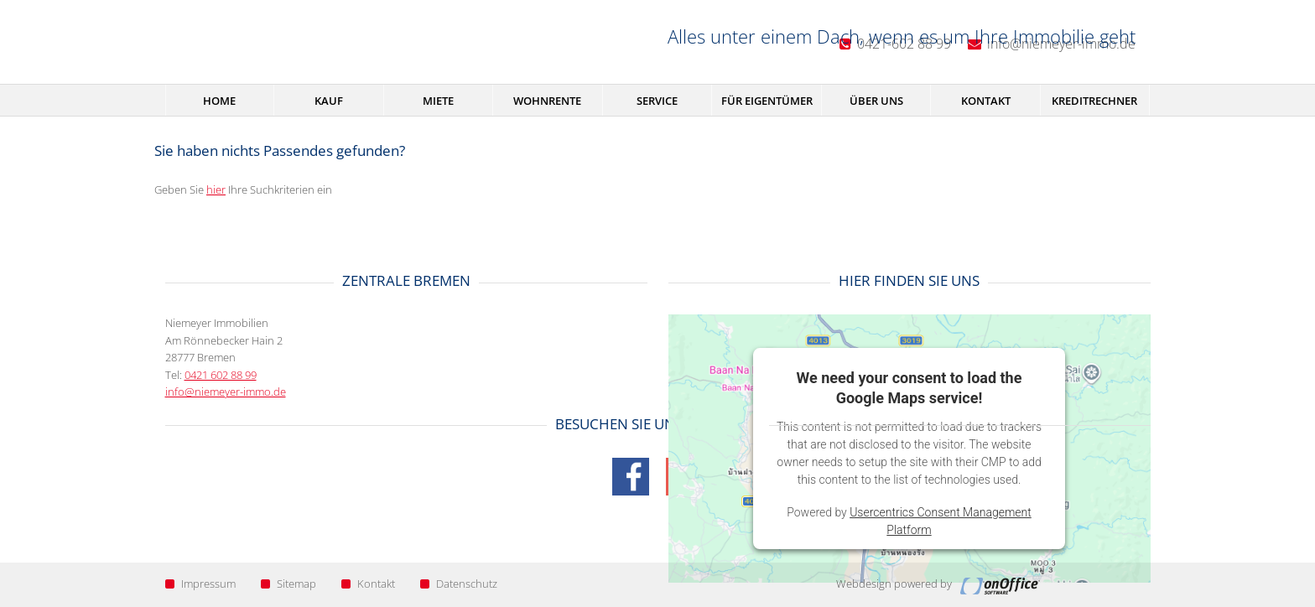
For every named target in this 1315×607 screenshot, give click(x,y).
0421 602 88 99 (221, 374)
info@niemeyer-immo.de (225, 391)
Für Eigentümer (767, 100)
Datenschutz (458, 583)
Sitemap (288, 583)
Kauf (328, 100)
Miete (438, 100)
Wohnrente (547, 100)
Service (657, 100)
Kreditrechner (1094, 100)
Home (219, 100)
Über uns (876, 100)
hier (216, 189)
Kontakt (986, 100)
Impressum (200, 583)
